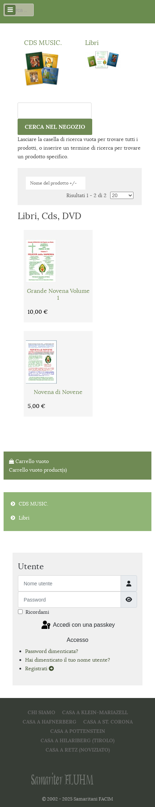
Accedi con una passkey (77, 625)
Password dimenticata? (51, 651)
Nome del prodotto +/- (53, 183)
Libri (92, 42)
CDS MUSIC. (43, 42)
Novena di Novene (58, 392)
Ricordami (37, 612)
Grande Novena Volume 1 (58, 295)
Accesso (77, 640)
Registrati (39, 668)
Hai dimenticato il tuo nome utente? (67, 660)
